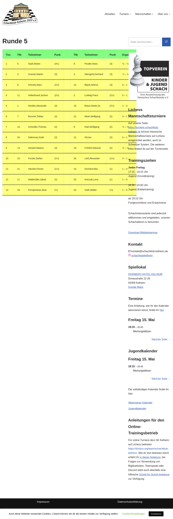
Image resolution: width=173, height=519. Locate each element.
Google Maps (135, 287)
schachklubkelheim (142, 256)
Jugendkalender (137, 409)
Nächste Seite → (161, 340)
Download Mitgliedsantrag (142, 233)
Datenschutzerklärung (129, 503)
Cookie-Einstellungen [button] (133, 513)
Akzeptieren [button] (156, 514)
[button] (130, 14)
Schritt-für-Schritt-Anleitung (154, 475)
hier (162, 310)
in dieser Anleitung (150, 458)
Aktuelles (110, 14)
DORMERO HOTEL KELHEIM (145, 274)
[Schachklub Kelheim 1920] (19, 14)
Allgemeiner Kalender (140, 403)
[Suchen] (166, 42)
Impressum (43, 503)
